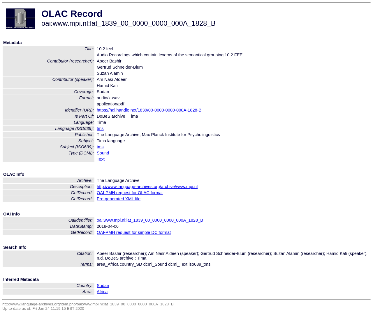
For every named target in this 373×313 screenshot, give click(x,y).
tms (100, 128)
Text (101, 159)
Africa (102, 291)
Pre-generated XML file (118, 199)
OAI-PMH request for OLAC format (130, 192)
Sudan (103, 285)
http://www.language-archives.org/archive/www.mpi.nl (147, 186)
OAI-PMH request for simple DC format (134, 232)
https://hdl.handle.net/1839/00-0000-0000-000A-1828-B (149, 110)
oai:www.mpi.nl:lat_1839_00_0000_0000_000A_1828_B (150, 220)
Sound (103, 153)
